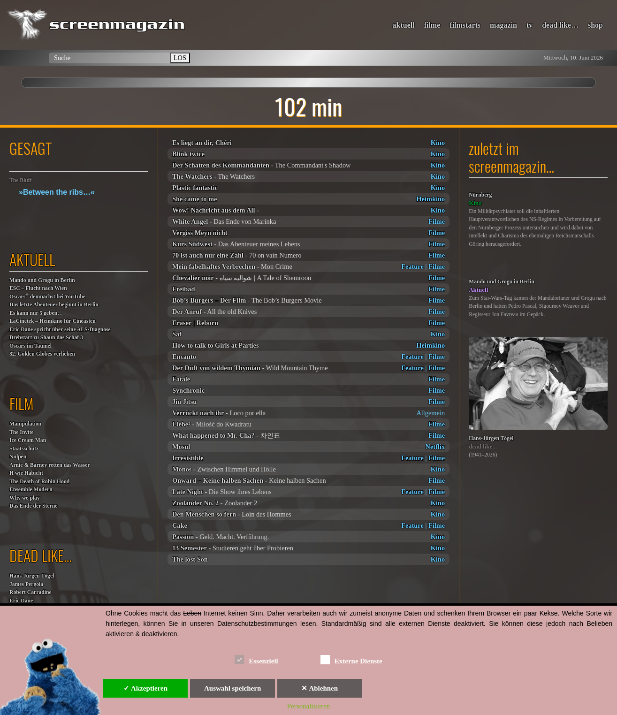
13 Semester (189, 548)
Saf (177, 334)
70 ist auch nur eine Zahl (208, 255)
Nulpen (17, 457)
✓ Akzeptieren (145, 688)
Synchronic (188, 390)
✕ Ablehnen (319, 688)
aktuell (404, 25)
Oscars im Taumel (30, 346)
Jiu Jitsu (184, 401)
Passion (183, 536)
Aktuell (478, 289)
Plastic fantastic (195, 187)
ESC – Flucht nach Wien (38, 288)
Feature (412, 266)
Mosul (181, 446)
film (21, 403)
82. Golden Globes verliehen (42, 354)
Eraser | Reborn (195, 323)
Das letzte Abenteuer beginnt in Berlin (54, 305)
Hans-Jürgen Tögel (31, 576)
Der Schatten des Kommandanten (220, 165)
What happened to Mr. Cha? (213, 435)
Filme (436, 221)
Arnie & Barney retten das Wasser (49, 465)
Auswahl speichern (232, 688)
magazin (503, 25)
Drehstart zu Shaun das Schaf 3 (46, 338)
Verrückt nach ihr (198, 413)
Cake (179, 525)
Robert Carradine (30, 592)
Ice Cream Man (27, 440)
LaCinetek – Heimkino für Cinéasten (52, 321)
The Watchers (192, 176)
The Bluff (20, 180)
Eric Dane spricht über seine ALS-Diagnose (60, 330)
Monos (182, 469)
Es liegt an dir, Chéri (202, 142)
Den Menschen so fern (204, 514)
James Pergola (26, 584)
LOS (180, 57)
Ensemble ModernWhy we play (31, 494)
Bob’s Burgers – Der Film (209, 300)
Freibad (183, 289)
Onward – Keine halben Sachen (217, 480)
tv (529, 25)
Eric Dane (21, 601)
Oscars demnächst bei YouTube (47, 296)
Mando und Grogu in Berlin (42, 280)
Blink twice (188, 154)
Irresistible (188, 458)
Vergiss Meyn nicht (200, 232)
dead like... (483, 446)
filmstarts (464, 25)
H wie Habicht (26, 473)
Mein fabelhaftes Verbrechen (213, 266)
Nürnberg (480, 195)
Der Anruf (187, 311)
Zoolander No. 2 (195, 503)
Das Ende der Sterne (33, 506)
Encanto (184, 356)
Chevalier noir (193, 277)
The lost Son (190, 559)
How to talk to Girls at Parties (215, 345)
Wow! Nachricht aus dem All (213, 210)
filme (432, 25)
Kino (438, 142)
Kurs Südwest (192, 244)
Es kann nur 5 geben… (36, 313)
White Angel (190, 221)
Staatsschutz (23, 449)
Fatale (181, 379)
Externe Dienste (351, 659)
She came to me (194, 199)
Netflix (435, 446)
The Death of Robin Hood (39, 482)
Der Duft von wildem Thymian (216, 368)
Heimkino (430, 199)
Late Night (187, 491)
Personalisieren (308, 706)
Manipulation (25, 424)
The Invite (21, 432)
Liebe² (181, 424)
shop (595, 25)
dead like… (560, 25)
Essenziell (256, 659)
